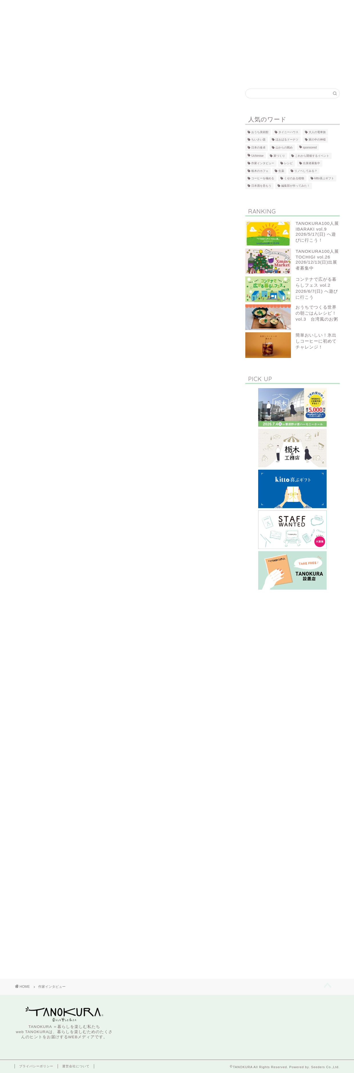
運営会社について (76, 1066)
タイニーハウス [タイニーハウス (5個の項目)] (288, 132)
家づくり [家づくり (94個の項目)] (279, 155)
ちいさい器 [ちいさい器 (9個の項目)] (258, 139)
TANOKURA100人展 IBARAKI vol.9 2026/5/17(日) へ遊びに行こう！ (317, 232)
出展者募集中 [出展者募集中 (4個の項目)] (311, 163)
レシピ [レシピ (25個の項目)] (288, 163)
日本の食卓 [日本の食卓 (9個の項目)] (258, 147)
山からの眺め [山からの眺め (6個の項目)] (284, 147)
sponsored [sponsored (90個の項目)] (310, 147)
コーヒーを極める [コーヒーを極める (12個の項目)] (262, 178)
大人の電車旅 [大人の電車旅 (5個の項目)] (317, 132)
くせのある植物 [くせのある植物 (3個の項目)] (294, 178)
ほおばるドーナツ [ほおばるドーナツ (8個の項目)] (287, 139)
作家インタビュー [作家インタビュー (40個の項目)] (262, 163)
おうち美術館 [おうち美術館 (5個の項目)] (259, 132)
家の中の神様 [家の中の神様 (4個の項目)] (317, 139)
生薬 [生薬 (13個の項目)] (281, 170)
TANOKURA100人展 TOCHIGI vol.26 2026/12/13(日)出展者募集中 (317, 259)
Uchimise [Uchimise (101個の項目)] (257, 155)
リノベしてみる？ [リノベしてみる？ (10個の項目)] (305, 170)
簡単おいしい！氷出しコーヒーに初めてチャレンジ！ (316, 341)
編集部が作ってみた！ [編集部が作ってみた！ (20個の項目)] (295, 186)
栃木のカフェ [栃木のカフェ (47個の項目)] (259, 170)
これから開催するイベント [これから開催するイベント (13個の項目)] (312, 155)
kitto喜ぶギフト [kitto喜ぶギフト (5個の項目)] (324, 178)
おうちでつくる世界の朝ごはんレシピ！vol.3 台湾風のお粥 (317, 313)
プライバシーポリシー (36, 1066)
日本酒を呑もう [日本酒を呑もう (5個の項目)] (261, 186)
